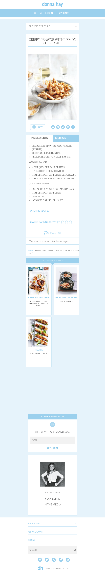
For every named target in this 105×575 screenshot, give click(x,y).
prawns (75, 250)
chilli (37, 250)
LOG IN (49, 13)
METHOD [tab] (60, 138)
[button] (52, 523)
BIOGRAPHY (52, 499)
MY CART (64, 13)
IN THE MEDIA (52, 504)
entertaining (47, 250)
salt (30, 253)
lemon (58, 250)
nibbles (66, 250)
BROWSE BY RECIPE (39, 26)
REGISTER (52, 448)
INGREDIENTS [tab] (39, 138)
